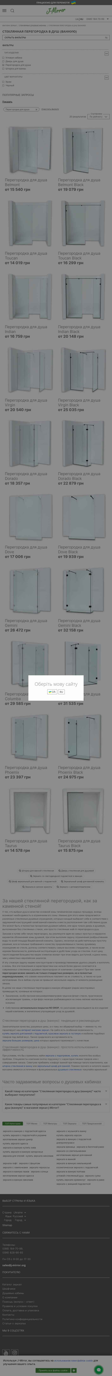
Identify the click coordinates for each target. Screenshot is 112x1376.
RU (61, 692)
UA (52, 691)
